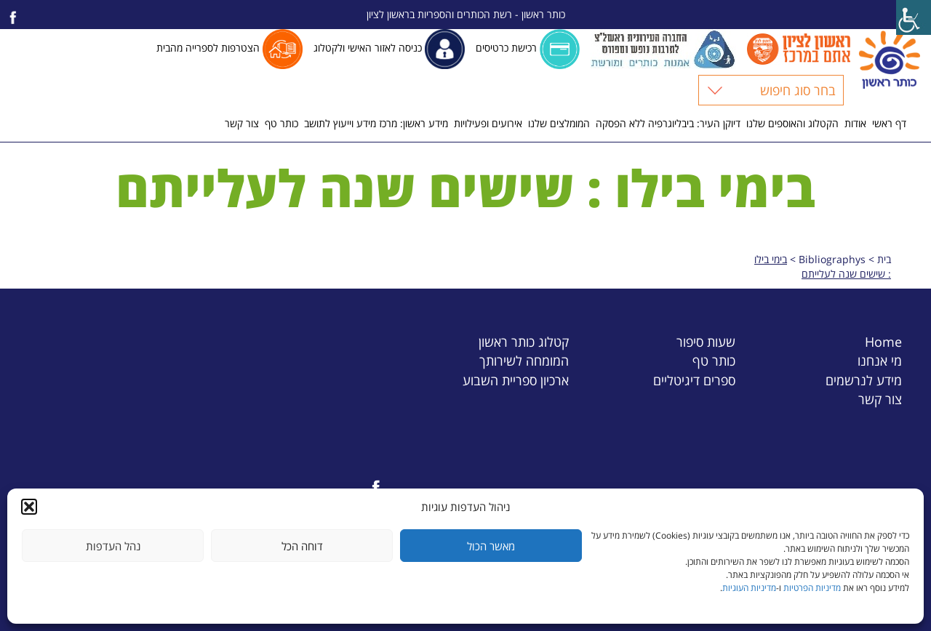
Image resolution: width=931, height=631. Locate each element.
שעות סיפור (705, 341)
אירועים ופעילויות (488, 123)
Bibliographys (832, 259)
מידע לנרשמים (864, 380)
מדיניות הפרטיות (812, 588)
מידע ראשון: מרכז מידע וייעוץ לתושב (376, 123)
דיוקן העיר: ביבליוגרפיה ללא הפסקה (668, 123)
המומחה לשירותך (524, 360)
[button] (29, 506)
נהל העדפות (113, 546)
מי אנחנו (880, 360)
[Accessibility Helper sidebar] (913, 17)
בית (884, 259)
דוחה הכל (302, 546)
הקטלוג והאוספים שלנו (792, 123)
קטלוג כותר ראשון (524, 341)
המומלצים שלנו (559, 123)
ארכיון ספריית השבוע (516, 380)
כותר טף (281, 123)
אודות (855, 123)
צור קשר (242, 123)
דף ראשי (889, 123)
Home (883, 341)
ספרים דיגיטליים (694, 380)
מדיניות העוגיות (749, 588)
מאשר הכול (491, 546)
